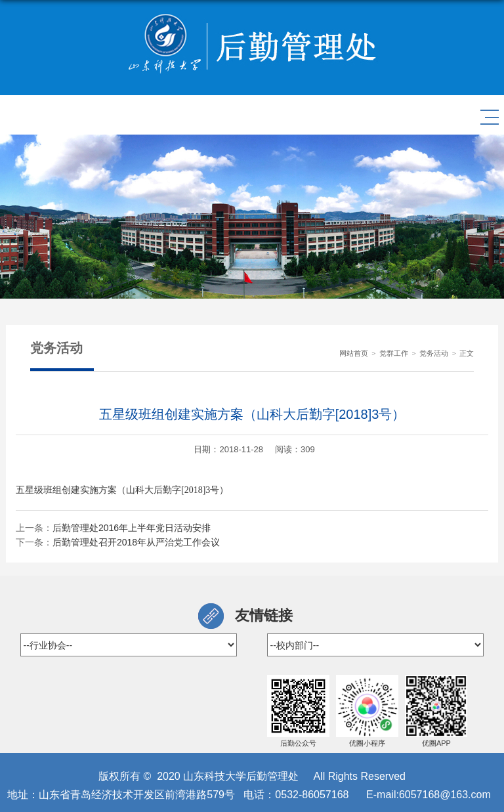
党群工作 (393, 353)
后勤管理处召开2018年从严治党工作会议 (136, 542)
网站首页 (353, 353)
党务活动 (433, 353)
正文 (466, 353)
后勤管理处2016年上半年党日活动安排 (131, 528)
